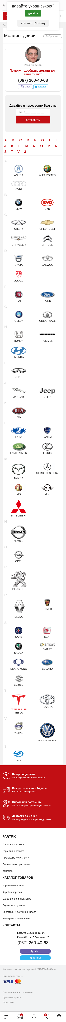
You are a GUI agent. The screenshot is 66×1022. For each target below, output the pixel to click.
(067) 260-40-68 (33, 80)
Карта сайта (8, 1002)
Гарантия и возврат (13, 851)
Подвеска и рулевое (14, 905)
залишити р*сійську (33, 23)
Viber (25, 87)
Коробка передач (12, 892)
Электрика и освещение (16, 918)
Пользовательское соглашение (17, 992)
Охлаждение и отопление (17, 898)
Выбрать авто (52, 36)
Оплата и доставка (13, 844)
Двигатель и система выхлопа (19, 912)
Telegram (40, 87)
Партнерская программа (16, 864)
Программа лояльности (16, 857)
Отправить (33, 119)
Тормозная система (14, 885)
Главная (7, 25)
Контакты (8, 870)
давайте (33, 13)
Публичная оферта (12, 997)
